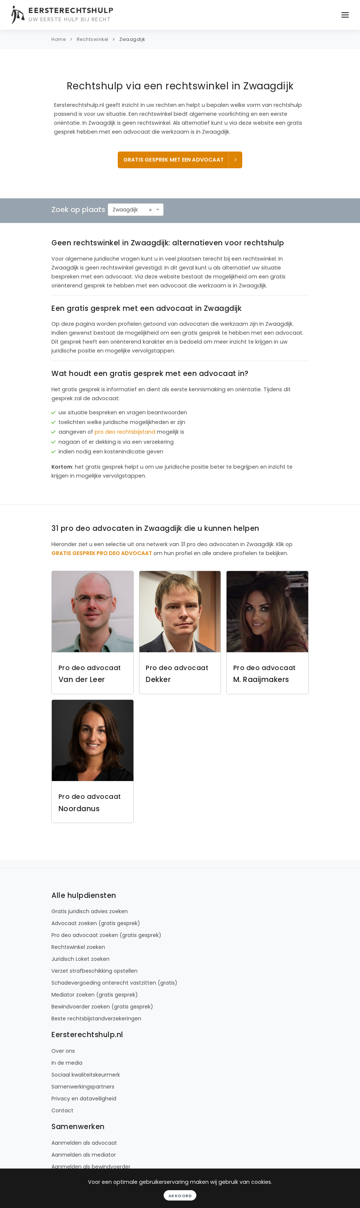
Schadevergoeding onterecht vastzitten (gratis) (114, 983)
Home (58, 39)
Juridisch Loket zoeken (80, 959)
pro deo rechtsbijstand (125, 432)
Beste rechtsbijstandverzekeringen (96, 1018)
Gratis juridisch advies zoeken (89, 911)
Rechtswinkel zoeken (78, 947)
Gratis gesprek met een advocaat (180, 159)
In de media (66, 1063)
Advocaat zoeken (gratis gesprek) (95, 923)
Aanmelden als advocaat (84, 1143)
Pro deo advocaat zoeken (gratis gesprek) (106, 935)
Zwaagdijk (132, 39)
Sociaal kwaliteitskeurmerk (85, 1074)
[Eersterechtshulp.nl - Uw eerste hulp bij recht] (63, 15)
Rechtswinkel (92, 39)
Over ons (63, 1051)
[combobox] (136, 209)
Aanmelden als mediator (83, 1154)
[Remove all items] (150, 210)
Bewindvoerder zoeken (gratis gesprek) (102, 1006)
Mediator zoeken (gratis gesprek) (94, 994)
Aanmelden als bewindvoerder (90, 1166)
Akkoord (180, 1196)
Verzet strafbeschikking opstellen (94, 971)
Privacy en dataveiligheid (83, 1098)
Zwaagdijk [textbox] (125, 209)
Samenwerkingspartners (82, 1086)
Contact (62, 1110)
